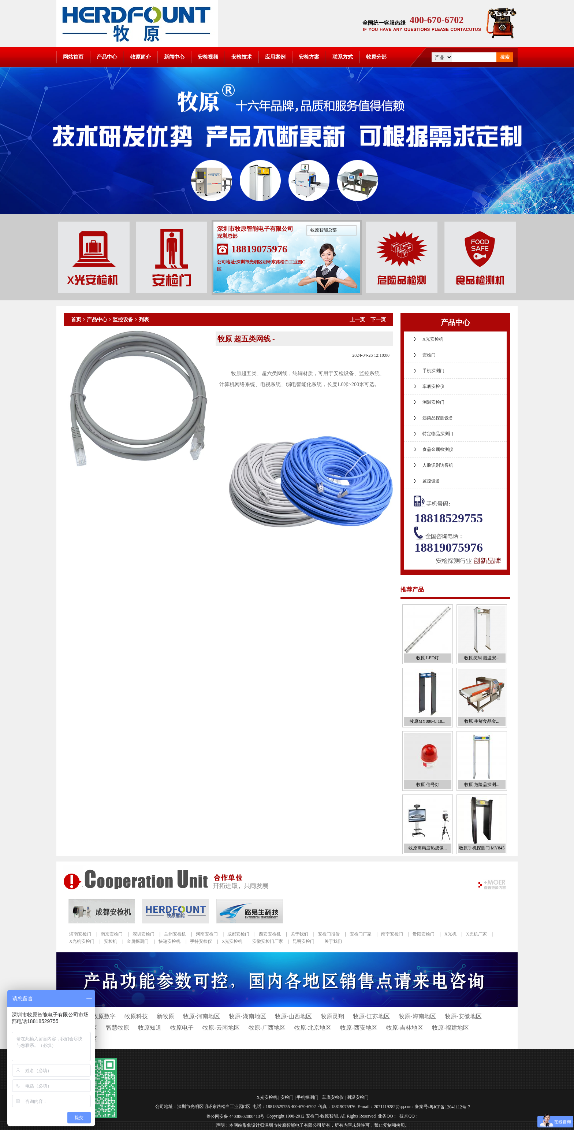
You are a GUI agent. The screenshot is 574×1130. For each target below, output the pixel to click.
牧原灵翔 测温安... (481, 657)
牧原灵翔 (332, 1016)
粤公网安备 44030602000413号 (235, 1116)
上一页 (357, 319)
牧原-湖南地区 (247, 1016)
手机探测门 (433, 370)
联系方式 (342, 57)
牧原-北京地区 (312, 1028)
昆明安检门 (303, 941)
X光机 (450, 934)
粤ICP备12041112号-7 (449, 1106)
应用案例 (275, 57)
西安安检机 (270, 934)
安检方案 (309, 57)
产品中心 (107, 57)
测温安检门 (433, 402)
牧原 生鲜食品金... (481, 721)
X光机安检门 (81, 941)
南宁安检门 (392, 934)
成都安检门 (238, 934)
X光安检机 (432, 339)
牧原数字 (104, 1016)
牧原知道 (149, 1028)
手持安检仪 (201, 941)
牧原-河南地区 (201, 1016)
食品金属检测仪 (437, 449)
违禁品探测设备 (437, 417)
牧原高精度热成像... (428, 848)
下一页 (378, 319)
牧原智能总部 (323, 230)
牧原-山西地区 (293, 1016)
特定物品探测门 (437, 433)
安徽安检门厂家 (267, 941)
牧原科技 (136, 1016)
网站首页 (73, 57)
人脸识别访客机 (437, 465)
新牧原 (165, 1016)
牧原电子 (182, 1028)
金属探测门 (138, 941)
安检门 (429, 354)
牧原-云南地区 (220, 1028)
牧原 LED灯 (427, 657)
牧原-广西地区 (267, 1028)
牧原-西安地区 (358, 1028)
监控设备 (123, 319)
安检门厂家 (361, 934)
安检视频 (208, 57)
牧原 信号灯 (427, 784)
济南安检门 (80, 934)
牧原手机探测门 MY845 (481, 848)
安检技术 (241, 57)
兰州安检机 (175, 934)
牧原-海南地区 (417, 1016)
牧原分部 (376, 57)
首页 (76, 319)
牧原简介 (140, 57)
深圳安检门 (143, 934)
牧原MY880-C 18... (427, 721)
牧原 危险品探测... (481, 784)
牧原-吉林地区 (404, 1028)
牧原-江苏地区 (371, 1016)
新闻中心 (174, 57)
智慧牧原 (117, 1028)
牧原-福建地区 (450, 1028)
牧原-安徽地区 (463, 1016)
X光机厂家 (476, 934)
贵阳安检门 (424, 934)
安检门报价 (329, 934)
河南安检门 (207, 934)
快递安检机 (169, 941)
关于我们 (299, 934)
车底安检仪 (433, 386)
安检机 (110, 941)
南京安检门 (112, 934)
